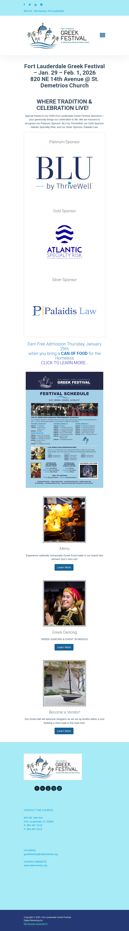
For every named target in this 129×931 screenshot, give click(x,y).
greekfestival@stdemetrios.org (41, 854)
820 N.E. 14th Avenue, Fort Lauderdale (44, 11)
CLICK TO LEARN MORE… (64, 362)
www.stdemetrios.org (35, 865)
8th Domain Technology (36, 923)
